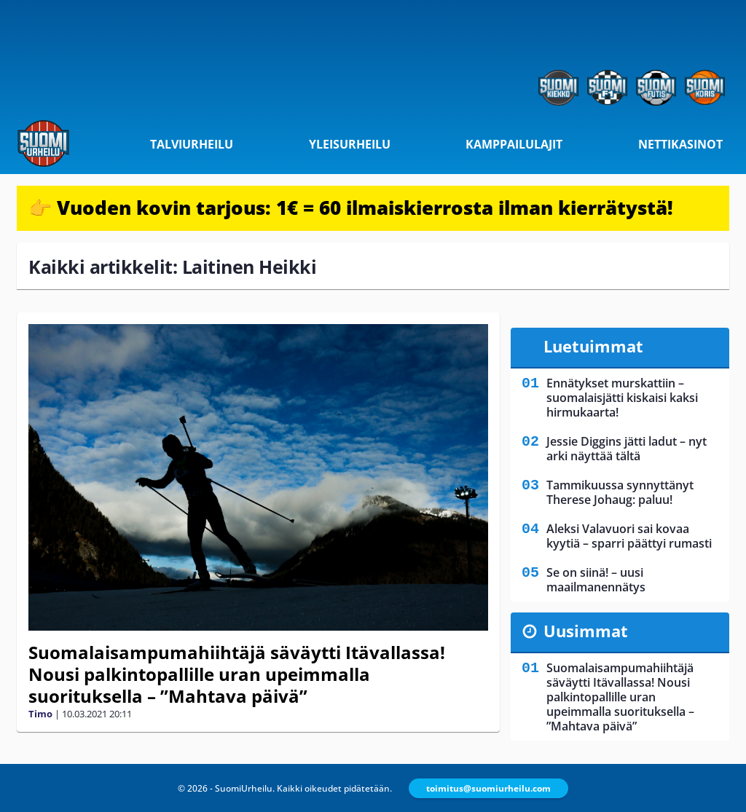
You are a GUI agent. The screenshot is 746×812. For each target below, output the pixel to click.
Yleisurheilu (349, 144)
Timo (40, 713)
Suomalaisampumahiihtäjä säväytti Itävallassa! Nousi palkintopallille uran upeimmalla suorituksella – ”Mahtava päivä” (236, 674)
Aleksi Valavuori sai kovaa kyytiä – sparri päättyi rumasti (629, 536)
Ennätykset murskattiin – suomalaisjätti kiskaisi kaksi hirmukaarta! (622, 397)
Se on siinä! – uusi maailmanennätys (595, 579)
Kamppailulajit (514, 144)
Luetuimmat (593, 346)
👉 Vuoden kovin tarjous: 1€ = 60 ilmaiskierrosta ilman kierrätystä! (350, 207)
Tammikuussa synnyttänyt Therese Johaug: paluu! (620, 492)
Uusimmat (585, 631)
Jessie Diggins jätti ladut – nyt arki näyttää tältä (626, 448)
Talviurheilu (191, 144)
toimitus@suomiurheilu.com (488, 788)
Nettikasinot (680, 144)
